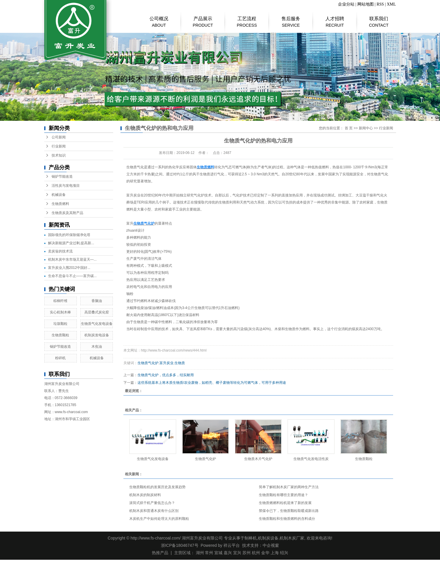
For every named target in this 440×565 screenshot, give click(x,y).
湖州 (200, 552)
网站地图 (365, 4)
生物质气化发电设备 (97, 324)
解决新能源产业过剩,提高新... (71, 243)
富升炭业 (166, 363)
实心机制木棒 (60, 312)
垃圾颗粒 (60, 324)
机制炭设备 (268, 538)
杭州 (256, 552)
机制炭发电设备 (96, 335)
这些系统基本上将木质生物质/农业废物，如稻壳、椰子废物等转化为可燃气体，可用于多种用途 (211, 383)
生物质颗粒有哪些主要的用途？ (283, 495)
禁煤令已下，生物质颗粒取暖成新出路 (289, 511)
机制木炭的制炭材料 (145, 495)
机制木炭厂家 (292, 538)
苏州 (246, 552)
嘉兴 (228, 552)
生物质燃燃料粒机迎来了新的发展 (285, 503)
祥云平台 (231, 545)
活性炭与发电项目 (66, 186)
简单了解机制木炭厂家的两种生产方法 (289, 487)
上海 (275, 552)
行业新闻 (59, 146)
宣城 (218, 552)
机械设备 (59, 195)
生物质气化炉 (148, 363)
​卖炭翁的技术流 (60, 251)
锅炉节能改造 (62, 176)
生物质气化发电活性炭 (311, 459)
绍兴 (284, 552)
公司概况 (159, 19)
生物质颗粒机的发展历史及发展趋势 (157, 487)
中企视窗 (271, 545)
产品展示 (203, 19)
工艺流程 (247, 19)
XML (391, 4)
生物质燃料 (60, 204)
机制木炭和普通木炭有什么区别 (154, 511)
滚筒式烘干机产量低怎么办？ (152, 503)
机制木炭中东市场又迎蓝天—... (72, 259)
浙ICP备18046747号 (179, 545)
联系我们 (379, 19)
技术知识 (59, 155)
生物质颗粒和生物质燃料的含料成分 (287, 519)
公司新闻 (59, 137)
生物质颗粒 (60, 335)
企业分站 (346, 4)
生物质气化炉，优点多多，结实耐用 (165, 375)
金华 (265, 552)
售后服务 (291, 19)
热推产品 (160, 552)
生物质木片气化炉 (258, 459)
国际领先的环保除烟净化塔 (69, 235)
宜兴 (237, 552)
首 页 (349, 128)
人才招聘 (335, 19)
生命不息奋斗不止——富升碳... (72, 276)
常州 (209, 552)
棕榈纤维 (60, 301)
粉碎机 (60, 358)
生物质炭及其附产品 (67, 213)
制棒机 (250, 538)
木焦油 (96, 347)
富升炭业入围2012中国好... (69, 268)
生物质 (179, 363)
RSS (380, 4)
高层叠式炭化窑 (96, 312)
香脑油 (96, 301)
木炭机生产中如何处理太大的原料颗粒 (159, 519)
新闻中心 (366, 128)
